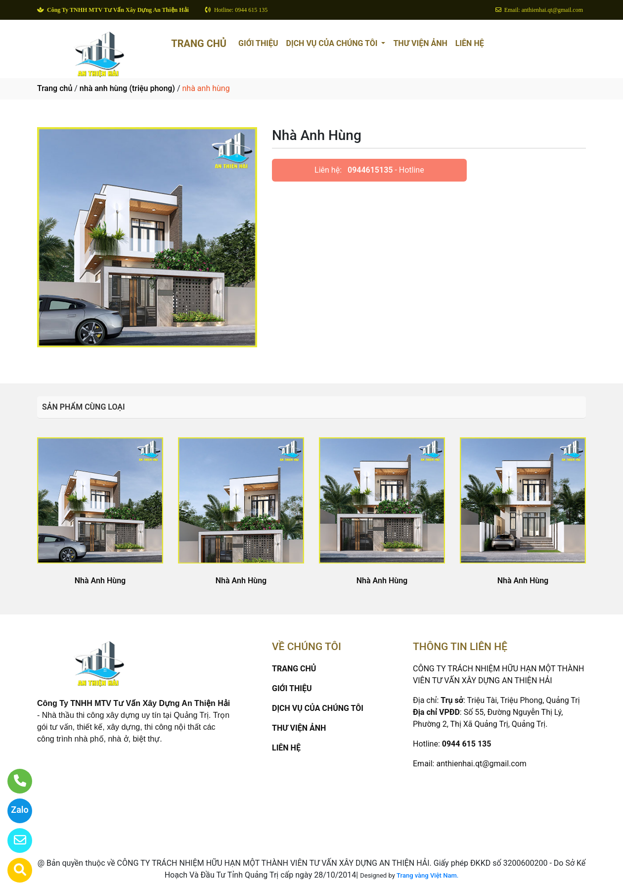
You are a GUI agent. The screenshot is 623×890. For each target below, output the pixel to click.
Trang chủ (54, 88)
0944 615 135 (466, 744)
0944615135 (370, 170)
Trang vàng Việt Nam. (427, 875)
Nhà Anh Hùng (100, 580)
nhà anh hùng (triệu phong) (127, 88)
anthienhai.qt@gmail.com (481, 763)
